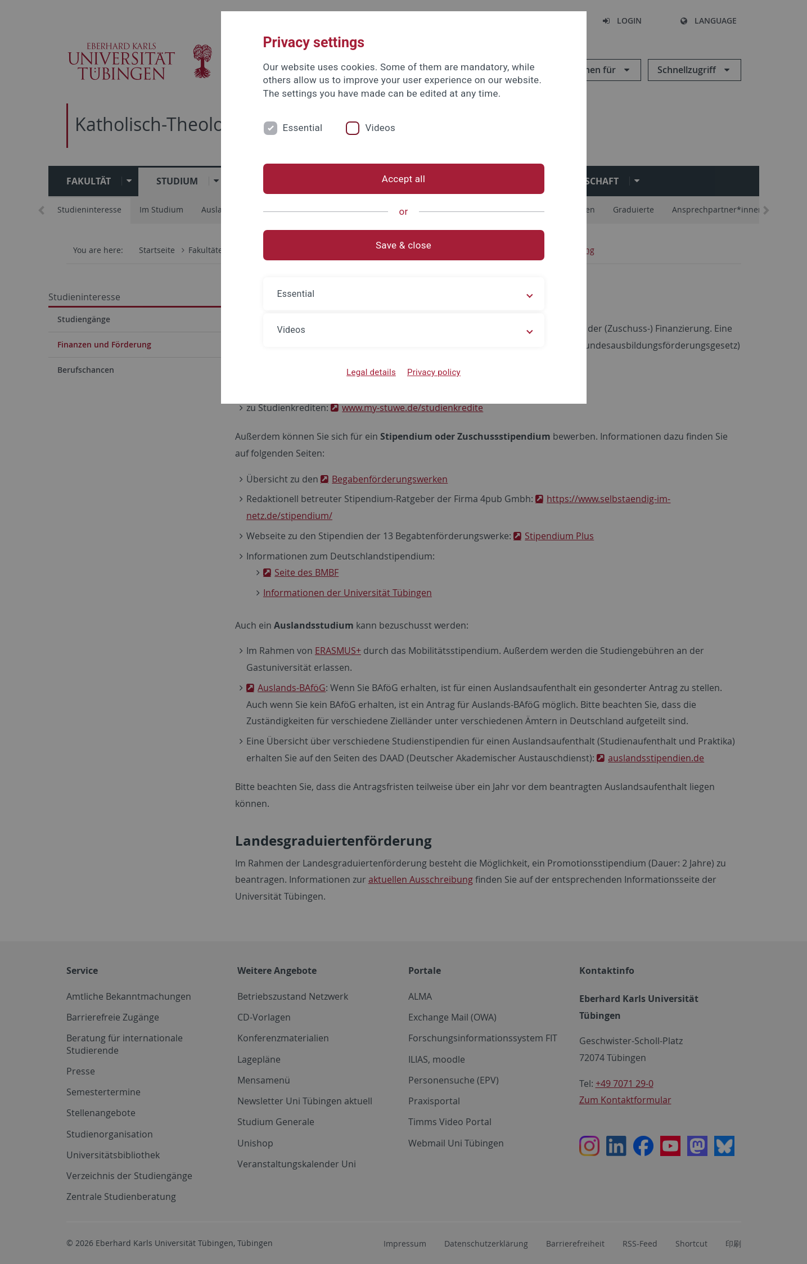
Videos (380, 127)
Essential (303, 127)
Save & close (403, 245)
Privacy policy (434, 372)
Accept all (403, 178)
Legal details (371, 372)
